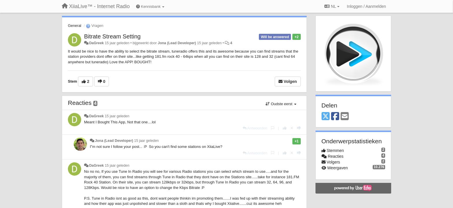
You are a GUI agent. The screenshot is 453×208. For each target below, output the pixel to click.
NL (331, 6)
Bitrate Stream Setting (112, 36)
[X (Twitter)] (326, 117)
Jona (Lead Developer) (177, 43)
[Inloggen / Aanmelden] (366, 6)
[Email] (345, 117)
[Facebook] (335, 117)
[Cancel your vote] (291, 128)
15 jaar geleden (117, 116)
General (74, 25)
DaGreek (96, 43)
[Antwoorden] (255, 128)
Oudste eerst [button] (281, 104)
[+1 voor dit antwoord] (285, 128)
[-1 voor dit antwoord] (299, 128)
